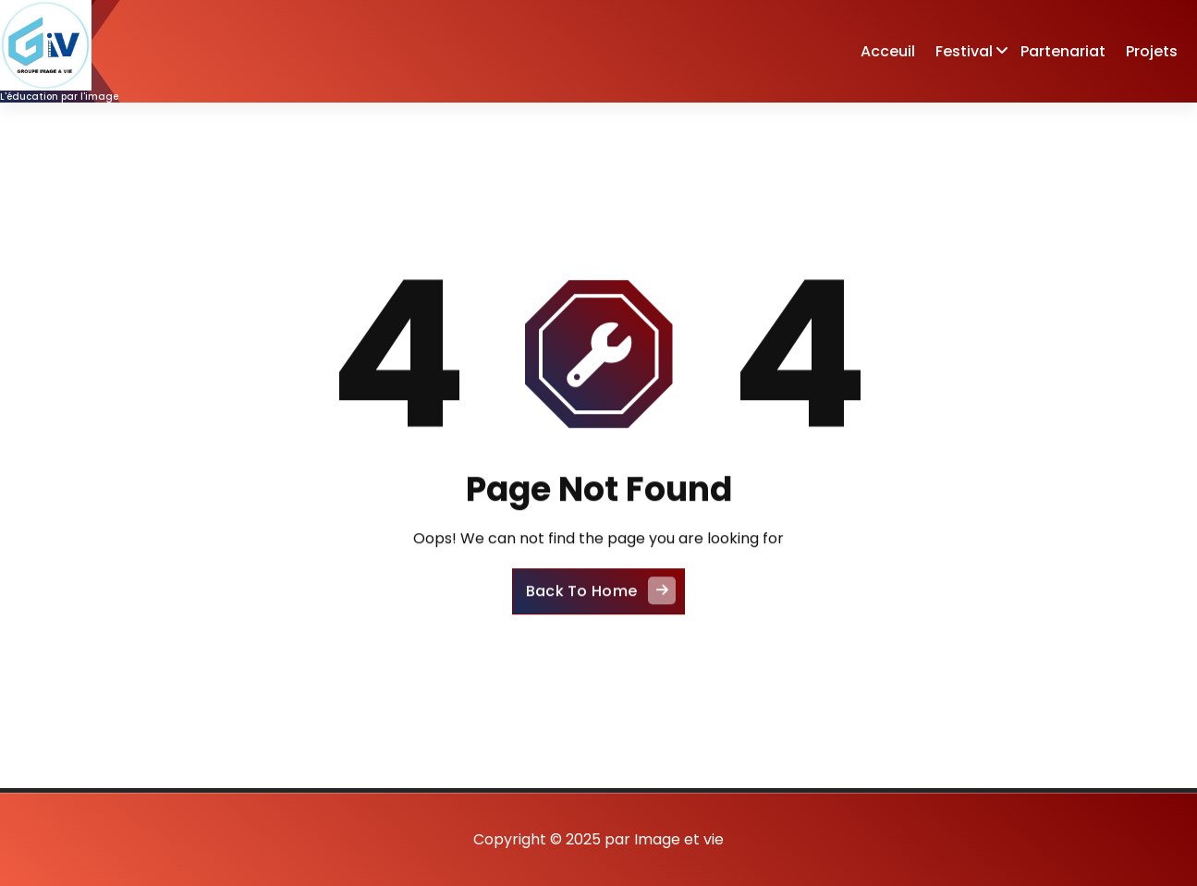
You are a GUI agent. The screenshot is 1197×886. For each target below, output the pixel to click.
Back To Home (601, 603)
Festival (964, 51)
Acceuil (888, 51)
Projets (1152, 51)
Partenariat (1062, 51)
